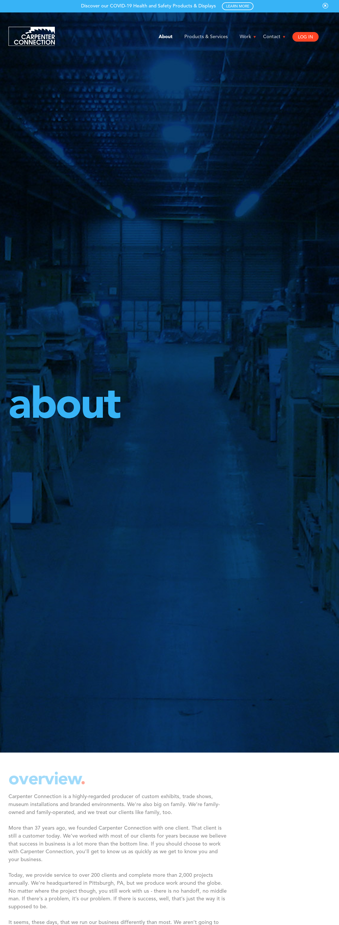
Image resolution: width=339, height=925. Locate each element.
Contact (271, 36)
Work (245, 36)
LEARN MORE (237, 6)
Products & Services (206, 36)
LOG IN (305, 37)
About (165, 36)
